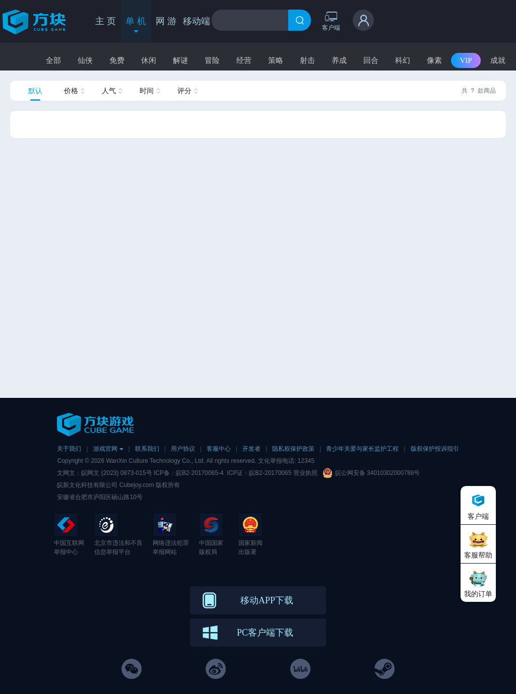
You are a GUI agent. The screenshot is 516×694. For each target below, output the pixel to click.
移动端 (196, 21)
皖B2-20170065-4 (200, 472)
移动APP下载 (266, 600)
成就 (497, 60)
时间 (147, 91)
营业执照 (305, 472)
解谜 (180, 60)
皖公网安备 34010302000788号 (377, 472)
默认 (35, 91)
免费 (116, 60)
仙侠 (85, 60)
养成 (339, 60)
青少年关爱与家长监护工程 (362, 448)
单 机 (135, 25)
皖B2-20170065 (271, 472)
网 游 (166, 21)
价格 (71, 91)
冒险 (212, 60)
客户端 (331, 21)
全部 (53, 60)
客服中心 (219, 448)
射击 (307, 60)
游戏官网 (108, 448)
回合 (370, 60)
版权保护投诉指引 (435, 448)
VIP (466, 60)
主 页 (105, 21)
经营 (243, 60)
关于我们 (69, 448)
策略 (275, 60)
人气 (109, 91)
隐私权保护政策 (293, 448)
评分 (184, 91)
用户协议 (183, 448)
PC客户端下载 (265, 633)
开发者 (251, 448)
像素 (434, 60)
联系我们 (147, 448)
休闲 (148, 60)
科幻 (402, 60)
